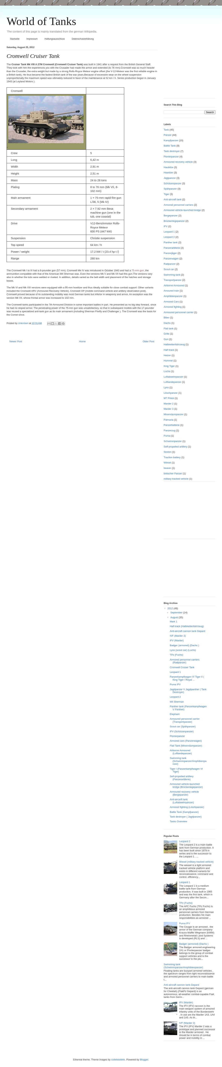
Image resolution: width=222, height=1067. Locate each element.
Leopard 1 (169, 231)
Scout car (169, 269)
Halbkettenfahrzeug (174, 344)
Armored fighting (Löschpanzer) (187, 807)
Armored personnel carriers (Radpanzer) (184, 661)
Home (82, 341)
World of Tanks (41, 21)
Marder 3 (168, 408)
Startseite (15, 39)
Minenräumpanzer (173, 414)
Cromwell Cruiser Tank (182, 667)
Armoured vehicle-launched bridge (182, 210)
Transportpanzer (173, 280)
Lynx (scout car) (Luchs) (183, 650)
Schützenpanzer (172, 183)
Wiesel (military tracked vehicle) (196, 861)
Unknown (23, 323)
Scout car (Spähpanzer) (182, 726)
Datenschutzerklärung (83, 39)
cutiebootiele (118, 1059)
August (174, 617)
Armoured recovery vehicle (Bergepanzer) (184, 793)
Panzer (167, 135)
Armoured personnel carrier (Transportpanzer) (184, 720)
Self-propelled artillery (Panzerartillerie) (181, 778)
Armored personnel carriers (178, 204)
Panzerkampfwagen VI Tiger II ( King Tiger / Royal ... (187, 678)
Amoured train (171, 290)
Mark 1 (173, 621)
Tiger (166, 194)
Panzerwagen (171, 258)
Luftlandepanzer (172, 382)
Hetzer (167, 355)
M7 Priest (169, 398)
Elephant (174, 714)
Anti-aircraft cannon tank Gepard (187, 631)
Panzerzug (169, 430)
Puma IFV (175, 684)
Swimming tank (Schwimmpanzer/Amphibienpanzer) (188, 761)
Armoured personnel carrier (178, 312)
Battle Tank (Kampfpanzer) (184, 812)
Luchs (167, 371)
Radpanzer (170, 263)
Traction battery (172, 457)
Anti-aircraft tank (173, 199)
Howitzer (168, 172)
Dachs (167, 323)
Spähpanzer (170, 188)
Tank (166, 129)
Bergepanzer (171, 215)
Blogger (144, 1059)
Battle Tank (170, 145)
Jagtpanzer (170, 178)
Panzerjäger (170, 253)
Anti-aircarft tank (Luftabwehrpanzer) (182, 801)
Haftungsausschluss (55, 39)
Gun (166, 339)
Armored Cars (171, 301)
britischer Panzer (173, 473)
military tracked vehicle (176, 478)
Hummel (168, 360)
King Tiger (169, 366)
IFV (165, 226)
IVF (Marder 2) (178, 635)
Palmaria (168, 419)
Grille (166, 333)
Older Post (148, 341)
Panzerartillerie (172, 247)
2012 (170, 608)
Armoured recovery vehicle (178, 161)
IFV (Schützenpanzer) (181, 731)
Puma (167, 435)
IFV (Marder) (177, 640)
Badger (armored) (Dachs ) (184, 645)
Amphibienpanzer (173, 296)
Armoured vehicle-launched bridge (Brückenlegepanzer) (186, 785)
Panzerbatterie (172, 425)
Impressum (32, 39)
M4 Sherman (177, 701)
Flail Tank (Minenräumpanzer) (186, 745)
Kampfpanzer (171, 140)
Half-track (169, 349)
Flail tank (168, 328)
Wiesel (167, 462)
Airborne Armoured (174, 285)
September (176, 612)
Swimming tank (172, 274)
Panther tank (171, 242)
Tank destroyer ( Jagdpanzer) (185, 816)
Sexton (167, 451)
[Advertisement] (187, 71)
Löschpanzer (171, 392)
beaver (167, 468)
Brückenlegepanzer (174, 221)
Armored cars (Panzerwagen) (186, 740)
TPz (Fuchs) (176, 654)
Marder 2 (168, 403)
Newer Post (15, 341)
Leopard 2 (169, 237)
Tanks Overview (178, 821)
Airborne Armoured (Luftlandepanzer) (181, 752)
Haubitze (168, 167)
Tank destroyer (172, 151)
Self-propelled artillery (175, 446)
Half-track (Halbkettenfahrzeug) (187, 626)
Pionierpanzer (171, 156)
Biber (166, 317)
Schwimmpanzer (173, 441)
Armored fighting (173, 306)
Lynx (166, 387)
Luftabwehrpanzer (173, 376)
